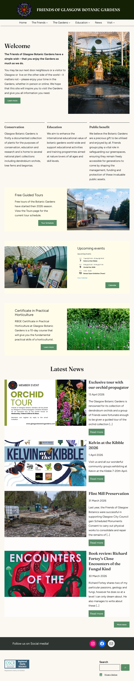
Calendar (112, 285)
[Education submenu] (89, 22)
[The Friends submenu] (47, 22)
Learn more (12, 100)
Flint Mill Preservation (109, 493)
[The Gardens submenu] (69, 22)
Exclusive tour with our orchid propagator (109, 385)
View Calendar (82, 278)
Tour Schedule (47, 223)
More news (121, 624)
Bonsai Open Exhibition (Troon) (94, 273)
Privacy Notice (111, 675)
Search (103, 662)
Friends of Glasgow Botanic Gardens (78, 9)
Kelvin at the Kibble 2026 (106, 445)
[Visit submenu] (114, 22)
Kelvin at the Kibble (90, 261)
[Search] (125, 667)
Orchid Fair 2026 (89, 267)
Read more (97, 432)
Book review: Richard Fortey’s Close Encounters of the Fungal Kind (108, 561)
